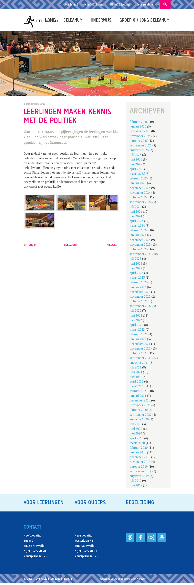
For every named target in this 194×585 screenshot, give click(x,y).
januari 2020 (138, 454)
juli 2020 (135, 426)
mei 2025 (136, 166)
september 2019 (141, 473)
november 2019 (140, 463)
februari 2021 (139, 393)
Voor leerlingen (44, 504)
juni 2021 (136, 374)
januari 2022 (138, 341)
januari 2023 (138, 289)
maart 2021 (137, 388)
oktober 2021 (139, 355)
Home (51, 20)
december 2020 (140, 402)
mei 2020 (136, 435)
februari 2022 (139, 336)
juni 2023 (136, 265)
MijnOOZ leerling (120, 4)
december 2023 (140, 241)
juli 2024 (135, 208)
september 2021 (141, 360)
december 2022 (140, 294)
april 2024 (136, 223)
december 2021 (140, 345)
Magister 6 (71, 4)
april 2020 (136, 440)
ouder (33, 246)
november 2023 (140, 246)
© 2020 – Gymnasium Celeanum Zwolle (48, 580)
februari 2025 (139, 180)
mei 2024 (136, 218)
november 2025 (140, 138)
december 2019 (140, 459)
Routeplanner (32, 558)
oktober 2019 (139, 468)
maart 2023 (137, 279)
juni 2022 (136, 317)
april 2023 (136, 275)
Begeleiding (140, 504)
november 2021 (140, 350)
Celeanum (74, 20)
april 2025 (136, 171)
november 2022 (140, 298)
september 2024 (141, 204)
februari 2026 (139, 123)
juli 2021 (135, 369)
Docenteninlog (145, 4)
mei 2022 (136, 322)
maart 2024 (137, 227)
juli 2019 (135, 482)
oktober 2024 (139, 199)
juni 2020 (136, 430)
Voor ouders (90, 504)
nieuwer (112, 246)
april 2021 (136, 383)
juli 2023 (135, 260)
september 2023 (141, 256)
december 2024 (140, 189)
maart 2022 (137, 331)
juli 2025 (135, 156)
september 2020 (141, 416)
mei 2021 (136, 378)
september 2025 (141, 147)
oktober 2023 (139, 251)
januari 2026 (138, 128)
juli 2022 (135, 312)
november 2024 (140, 194)
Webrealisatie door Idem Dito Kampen (123, 580)
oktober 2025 (139, 142)
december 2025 (140, 133)
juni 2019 (136, 487)
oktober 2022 (139, 303)
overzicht (70, 246)
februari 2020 (139, 449)
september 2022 (141, 308)
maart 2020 (137, 445)
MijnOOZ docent (94, 4)
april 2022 (136, 327)
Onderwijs (102, 20)
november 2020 (140, 407)
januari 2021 (138, 397)
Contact (32, 529)
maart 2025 (137, 175)
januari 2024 (138, 237)
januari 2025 (138, 185)
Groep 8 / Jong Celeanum (146, 20)
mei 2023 (136, 270)
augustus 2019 (139, 478)
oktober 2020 (139, 411)
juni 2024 (136, 213)
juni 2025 (136, 161)
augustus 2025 (139, 152)
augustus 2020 (139, 421)
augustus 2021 (139, 364)
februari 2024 (139, 232)
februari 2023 (139, 284)
